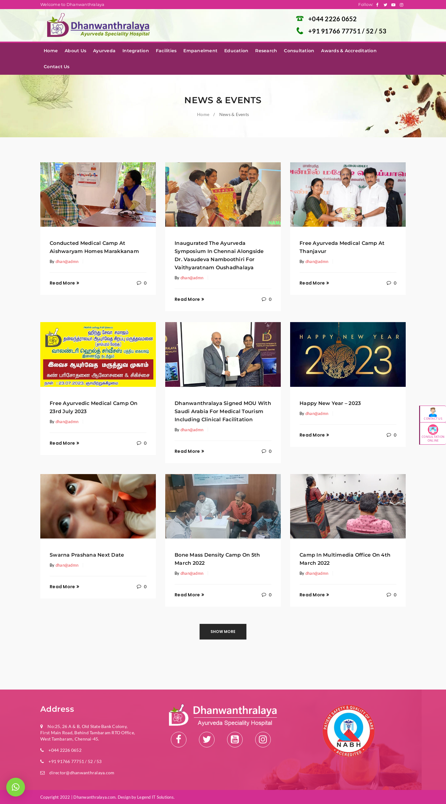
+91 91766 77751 (335, 31)
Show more (223, 631)
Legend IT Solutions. (156, 797)
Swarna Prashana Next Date (87, 555)
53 (383, 31)
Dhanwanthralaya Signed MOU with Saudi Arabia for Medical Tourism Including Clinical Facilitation (223, 411)
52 (370, 31)
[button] (15, 787)
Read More (62, 283)
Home (203, 114)
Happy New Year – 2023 (330, 403)
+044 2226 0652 (332, 19)
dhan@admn (67, 261)
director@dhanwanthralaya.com (81, 772)
